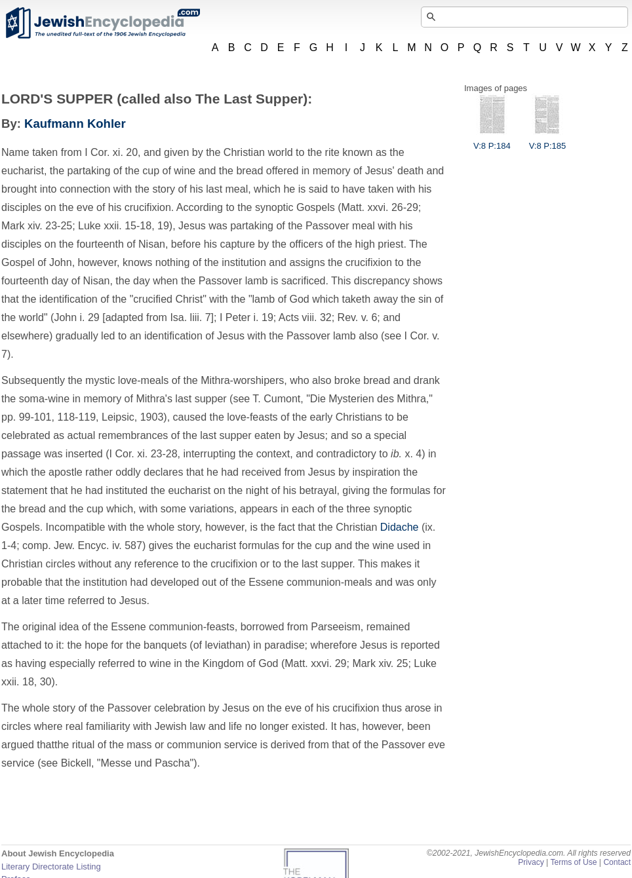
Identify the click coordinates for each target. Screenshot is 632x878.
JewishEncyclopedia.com (102, 23)
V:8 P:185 (547, 141)
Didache (399, 527)
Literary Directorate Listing (51, 866)
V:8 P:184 (492, 141)
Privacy (531, 862)
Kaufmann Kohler (75, 123)
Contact (617, 862)
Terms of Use (573, 862)
